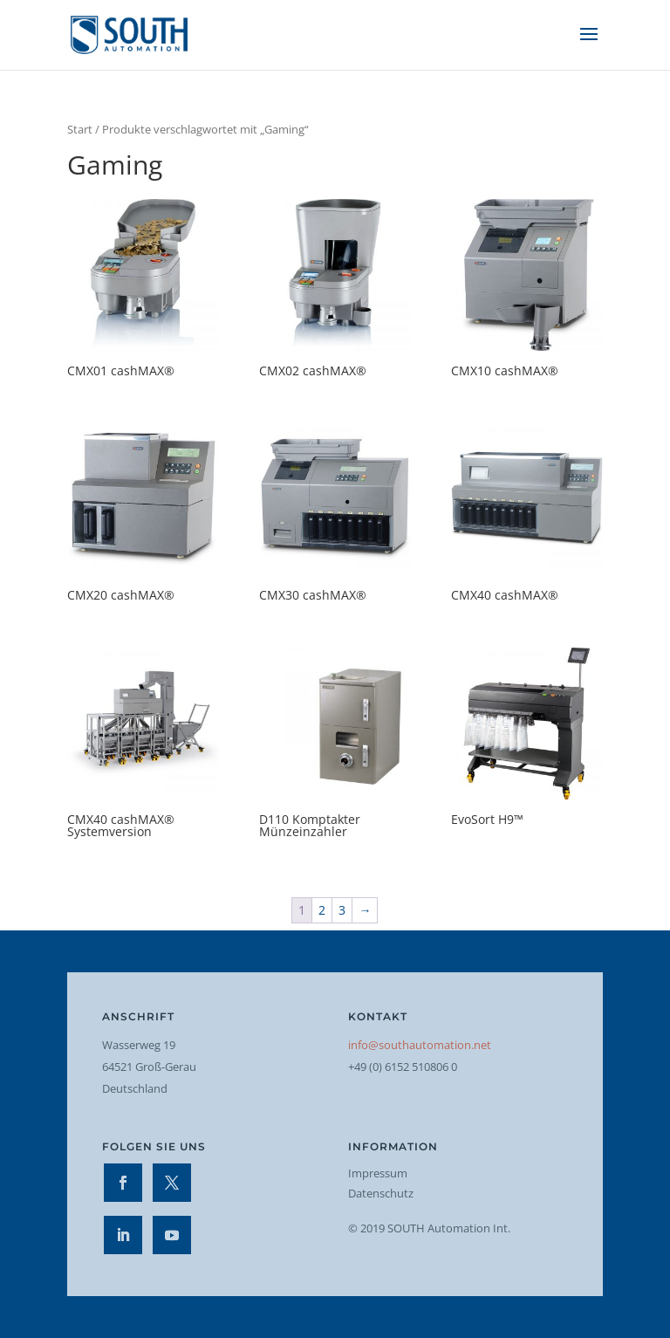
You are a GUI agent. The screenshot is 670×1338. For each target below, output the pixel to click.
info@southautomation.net (419, 1045)
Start (79, 129)
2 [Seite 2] (321, 910)
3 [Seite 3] (341, 910)
